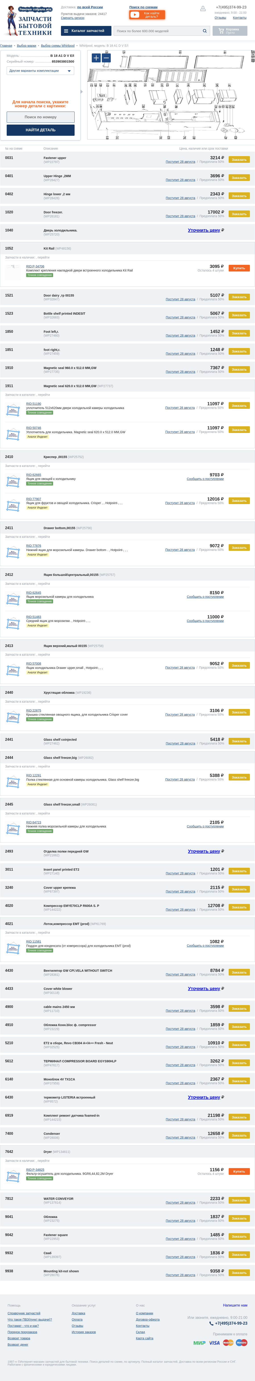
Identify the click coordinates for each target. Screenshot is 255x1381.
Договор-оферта (148, 1319)
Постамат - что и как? (23, 1326)
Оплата (77, 1319)
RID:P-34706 (35, 266)
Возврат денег (18, 1344)
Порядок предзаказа (22, 1332)
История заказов (84, 1332)
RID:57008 (33, 663)
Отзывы (220, 17)
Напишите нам (235, 1305)
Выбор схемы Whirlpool (58, 45)
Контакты (240, 17)
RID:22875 (33, 710)
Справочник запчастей (24, 1313)
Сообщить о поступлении (205, 479)
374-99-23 (231, 7)
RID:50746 (33, 428)
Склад (140, 1332)
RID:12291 (33, 775)
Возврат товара (19, 1338)
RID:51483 (33, 617)
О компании (144, 1313)
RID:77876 (33, 545)
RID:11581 (33, 941)
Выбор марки (26, 45)
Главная (6, 45)
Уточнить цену (204, 230)
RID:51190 (33, 403)
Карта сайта (144, 1338)
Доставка (78, 1313)
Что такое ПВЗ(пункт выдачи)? (30, 1319)
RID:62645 (33, 592)
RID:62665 (33, 475)
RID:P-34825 (35, 1169)
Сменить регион (72, 18)
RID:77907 (33, 499)
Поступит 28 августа (180, 161)
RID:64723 (33, 822)
